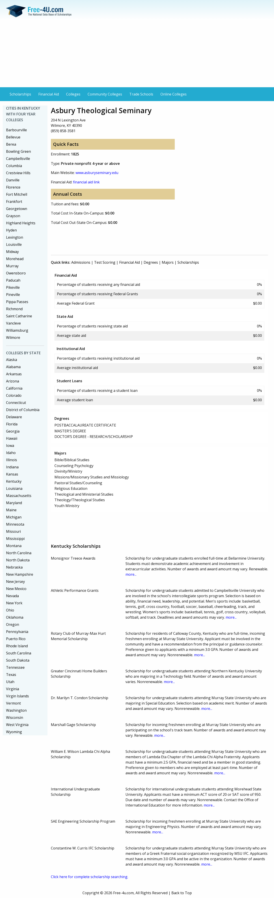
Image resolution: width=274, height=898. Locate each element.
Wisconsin (14, 717)
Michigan (14, 517)
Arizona (12, 381)
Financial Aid (48, 94)
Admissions (80, 262)
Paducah (13, 280)
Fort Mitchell (16, 194)
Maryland (14, 502)
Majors (168, 262)
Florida (11, 424)
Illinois (11, 459)
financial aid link (86, 182)
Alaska (11, 359)
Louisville (14, 244)
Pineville (13, 294)
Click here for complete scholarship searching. (89, 876)
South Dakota (17, 660)
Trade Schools (141, 94)
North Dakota (18, 560)
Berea (11, 144)
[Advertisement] (137, 53)
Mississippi (15, 538)
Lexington (14, 237)
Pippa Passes (17, 301)
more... (130, 574)
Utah (10, 681)
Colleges (73, 94)
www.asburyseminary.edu (97, 172)
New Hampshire (19, 574)
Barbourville (16, 129)
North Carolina (18, 552)
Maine (11, 509)
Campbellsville (18, 158)
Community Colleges (105, 94)
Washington (16, 710)
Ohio (10, 610)
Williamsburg (17, 330)
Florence (13, 187)
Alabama (13, 366)
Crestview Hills (18, 172)
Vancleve (13, 323)
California (14, 388)
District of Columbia (22, 409)
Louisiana (14, 488)
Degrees (151, 262)
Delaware (14, 416)
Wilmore (13, 337)
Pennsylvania (17, 631)
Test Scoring (104, 262)
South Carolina (18, 653)
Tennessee (15, 667)
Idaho (11, 452)
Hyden (11, 230)
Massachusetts (18, 495)
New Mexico (16, 588)
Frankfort (14, 201)
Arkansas (14, 374)
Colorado (14, 395)
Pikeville (13, 287)
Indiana (12, 467)
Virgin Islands (17, 696)
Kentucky (14, 481)
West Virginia (17, 724)
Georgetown (16, 208)
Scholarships (20, 94)
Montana (14, 545)
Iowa (10, 445)
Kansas (12, 474)
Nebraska (14, 567)
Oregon (12, 624)
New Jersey (15, 581)
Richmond (14, 308)
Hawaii (11, 438)
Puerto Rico (16, 638)
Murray (12, 265)
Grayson (13, 215)
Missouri (13, 531)
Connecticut (16, 402)
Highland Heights (20, 223)
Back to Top (181, 892)
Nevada (12, 595)
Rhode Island (17, 645)
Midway (12, 251)
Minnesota (15, 524)
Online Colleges (173, 94)
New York (14, 603)
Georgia (12, 431)
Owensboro (16, 273)
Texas (11, 674)
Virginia (12, 688)
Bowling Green (18, 151)
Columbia (14, 165)
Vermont (13, 703)
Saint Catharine (19, 316)
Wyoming (14, 731)
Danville (12, 180)
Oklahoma (14, 617)
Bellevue (13, 137)
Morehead (15, 258)
